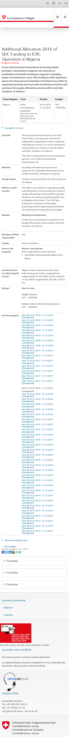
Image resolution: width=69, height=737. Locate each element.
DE (47, 3)
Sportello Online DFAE (13, 588)
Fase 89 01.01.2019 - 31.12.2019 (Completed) (38, 319)
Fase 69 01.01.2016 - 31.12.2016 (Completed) (38, 393)
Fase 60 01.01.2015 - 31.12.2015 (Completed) (38, 439)
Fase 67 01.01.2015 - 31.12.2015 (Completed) (38, 404)
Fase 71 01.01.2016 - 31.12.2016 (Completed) (38, 383)
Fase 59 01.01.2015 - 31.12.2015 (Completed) (38, 444)
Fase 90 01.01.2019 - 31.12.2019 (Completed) (38, 314)
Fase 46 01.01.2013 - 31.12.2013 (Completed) (38, 505)
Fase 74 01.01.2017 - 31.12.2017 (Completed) (38, 365)
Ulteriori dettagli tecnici (15, 528)
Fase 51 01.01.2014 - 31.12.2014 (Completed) (38, 485)
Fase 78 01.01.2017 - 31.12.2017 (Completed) (38, 345)
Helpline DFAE (10, 681)
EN (65, 3)
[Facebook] (3, 540)
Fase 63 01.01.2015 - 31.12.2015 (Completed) (38, 424)
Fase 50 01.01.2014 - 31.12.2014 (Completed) (38, 490)
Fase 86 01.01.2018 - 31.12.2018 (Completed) (38, 335)
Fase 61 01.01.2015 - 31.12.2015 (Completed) (38, 434)
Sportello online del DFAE (16, 638)
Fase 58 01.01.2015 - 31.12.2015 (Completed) (38, 449)
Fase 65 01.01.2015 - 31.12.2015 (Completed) (38, 414)
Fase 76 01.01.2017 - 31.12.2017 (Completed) (38, 355)
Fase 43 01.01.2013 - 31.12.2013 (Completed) (38, 520)
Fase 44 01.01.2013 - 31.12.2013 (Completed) (38, 515)
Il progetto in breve (13, 116)
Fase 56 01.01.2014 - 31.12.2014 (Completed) (38, 459)
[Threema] (13, 540)
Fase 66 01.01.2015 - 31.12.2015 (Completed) (38, 409)
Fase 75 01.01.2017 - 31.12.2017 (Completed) (38, 360)
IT (54, 3)
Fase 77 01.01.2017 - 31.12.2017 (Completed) (38, 350)
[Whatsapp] (16, 540)
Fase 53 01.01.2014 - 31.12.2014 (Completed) (38, 474)
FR (59, 3)
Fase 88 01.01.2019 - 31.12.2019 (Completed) (38, 325)
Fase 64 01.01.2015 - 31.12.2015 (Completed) (38, 419)
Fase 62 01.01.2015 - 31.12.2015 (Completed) (38, 429)
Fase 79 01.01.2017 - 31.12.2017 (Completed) (38, 340)
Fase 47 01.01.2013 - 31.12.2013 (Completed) (38, 500)
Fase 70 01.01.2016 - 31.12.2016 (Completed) (38, 388)
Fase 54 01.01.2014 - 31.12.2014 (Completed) (38, 469)
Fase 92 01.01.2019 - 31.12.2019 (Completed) (38, 304)
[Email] (19, 540)
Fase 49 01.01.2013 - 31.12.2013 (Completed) (38, 495)
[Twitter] (6, 540)
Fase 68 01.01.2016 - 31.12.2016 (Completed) (38, 398)
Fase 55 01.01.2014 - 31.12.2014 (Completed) (38, 464)
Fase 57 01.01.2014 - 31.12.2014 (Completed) (38, 454)
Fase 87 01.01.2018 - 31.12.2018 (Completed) (38, 330)
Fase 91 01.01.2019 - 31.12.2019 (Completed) (38, 309)
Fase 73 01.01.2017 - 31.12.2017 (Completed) (38, 370)
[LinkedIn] (10, 540)
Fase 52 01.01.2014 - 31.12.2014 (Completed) (38, 480)
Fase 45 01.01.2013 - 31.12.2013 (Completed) (38, 510)
